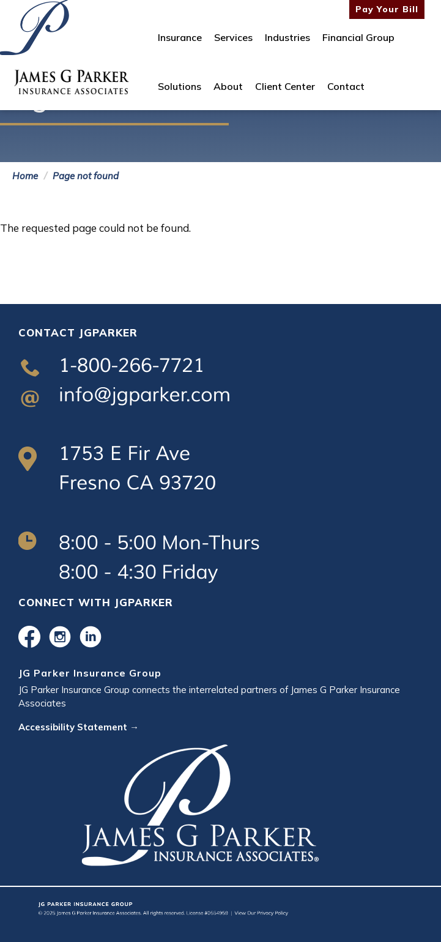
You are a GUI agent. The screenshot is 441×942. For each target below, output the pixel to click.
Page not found (86, 176)
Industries (287, 37)
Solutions (179, 86)
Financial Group (358, 37)
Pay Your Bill (386, 9)
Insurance (180, 37)
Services (233, 37)
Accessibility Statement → (78, 727)
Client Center (285, 86)
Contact (346, 86)
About (228, 86)
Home (25, 176)
